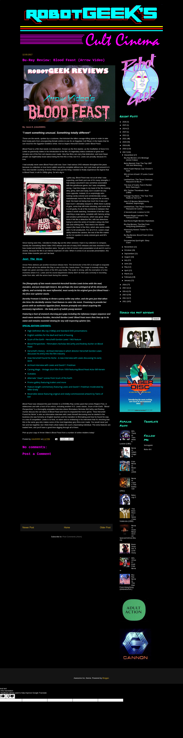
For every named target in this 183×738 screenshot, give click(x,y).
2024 (124, 128)
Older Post (105, 527)
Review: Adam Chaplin (133, 452)
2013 (124, 295)
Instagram (148, 445)
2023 (124, 132)
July (126, 260)
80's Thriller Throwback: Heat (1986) (136, 191)
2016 (124, 285)
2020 (124, 142)
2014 (124, 291)
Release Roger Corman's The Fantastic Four (136, 216)
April (126, 270)
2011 (124, 301)
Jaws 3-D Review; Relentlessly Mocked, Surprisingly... (136, 202)
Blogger (105, 678)
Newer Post (28, 527)
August (127, 257)
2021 (124, 139)
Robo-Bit (148, 449)
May (126, 267)
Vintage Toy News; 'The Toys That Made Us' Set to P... (138, 197)
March (127, 274)
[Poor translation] (10, 696)
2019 (124, 145)
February (128, 277)
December (129, 155)
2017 (124, 152)
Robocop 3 (133, 496)
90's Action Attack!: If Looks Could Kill (138, 175)
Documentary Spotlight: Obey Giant (136, 241)
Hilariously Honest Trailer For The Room (138, 231)
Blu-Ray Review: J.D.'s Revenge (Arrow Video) (136, 159)
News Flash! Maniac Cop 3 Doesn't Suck (138, 170)
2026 (124, 122)
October (128, 250)
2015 (124, 288)
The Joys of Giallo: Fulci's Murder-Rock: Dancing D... (138, 186)
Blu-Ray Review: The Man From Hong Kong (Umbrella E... (137, 225)
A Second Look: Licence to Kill (137, 212)
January (127, 280)
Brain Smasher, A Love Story (133, 548)
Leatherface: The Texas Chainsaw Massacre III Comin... (138, 208)
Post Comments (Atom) (72, 537)
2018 (124, 149)
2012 (124, 298)
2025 (124, 125)
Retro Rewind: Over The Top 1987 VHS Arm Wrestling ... (138, 164)
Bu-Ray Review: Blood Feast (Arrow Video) (138, 236)
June (126, 264)
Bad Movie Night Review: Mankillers (139, 221)
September (129, 254)
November (129, 247)
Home (67, 527)
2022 (124, 135)
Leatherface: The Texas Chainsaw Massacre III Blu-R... (138, 180)
